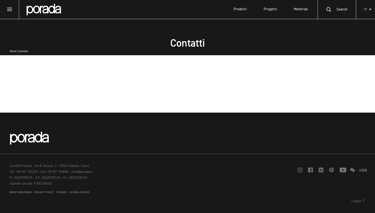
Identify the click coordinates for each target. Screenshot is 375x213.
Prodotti (240, 9)
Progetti (270, 9)
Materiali (301, 9)
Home (13, 51)
